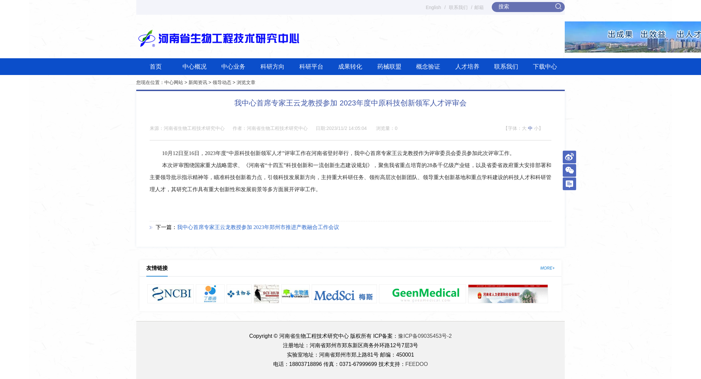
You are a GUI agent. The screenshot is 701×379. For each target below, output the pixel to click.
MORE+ (547, 268)
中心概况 (194, 66)
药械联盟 (389, 66)
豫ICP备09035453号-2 (425, 336)
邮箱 (479, 7)
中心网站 (173, 82)
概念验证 (428, 66)
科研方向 (272, 66)
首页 (156, 66)
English (433, 7)
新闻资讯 (197, 82)
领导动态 (222, 82)
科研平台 (311, 66)
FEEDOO (416, 364)
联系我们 (458, 7)
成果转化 (350, 66)
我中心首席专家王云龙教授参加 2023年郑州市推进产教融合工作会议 (258, 227)
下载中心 (545, 66)
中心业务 (233, 66)
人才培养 (467, 66)
